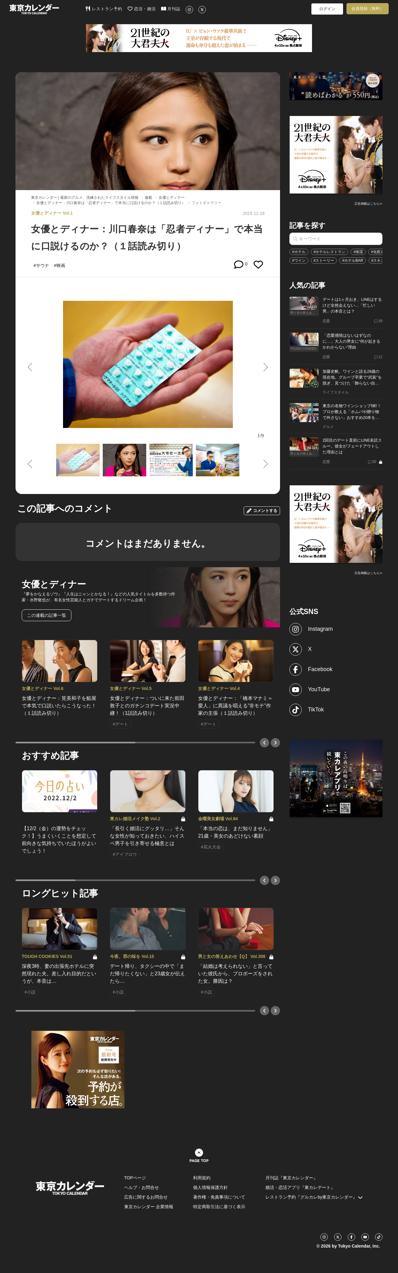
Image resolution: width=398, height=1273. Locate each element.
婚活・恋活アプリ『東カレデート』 (300, 1187)
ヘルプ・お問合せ (141, 1187)
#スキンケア (381, 260)
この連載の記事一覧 (46, 615)
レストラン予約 (103, 8)
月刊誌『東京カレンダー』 (291, 1178)
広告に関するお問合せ (146, 1197)
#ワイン (298, 260)
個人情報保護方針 (210, 1187)
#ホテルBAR (352, 260)
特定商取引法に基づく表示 (219, 1206)
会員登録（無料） (367, 8)
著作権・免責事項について (219, 1197)
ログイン (327, 9)
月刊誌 (171, 8)
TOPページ (135, 1178)
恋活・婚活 (142, 8)
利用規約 (201, 1178)
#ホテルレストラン (330, 252)
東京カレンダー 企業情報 (148, 1206)
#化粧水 (377, 252)
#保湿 (358, 252)
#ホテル (298, 252)
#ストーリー (324, 260)
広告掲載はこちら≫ (368, 203)
